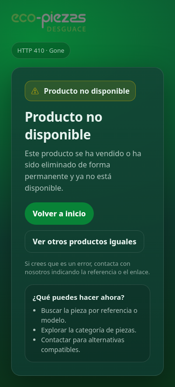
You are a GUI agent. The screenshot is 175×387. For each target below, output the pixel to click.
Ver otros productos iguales (84, 241)
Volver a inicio (59, 213)
